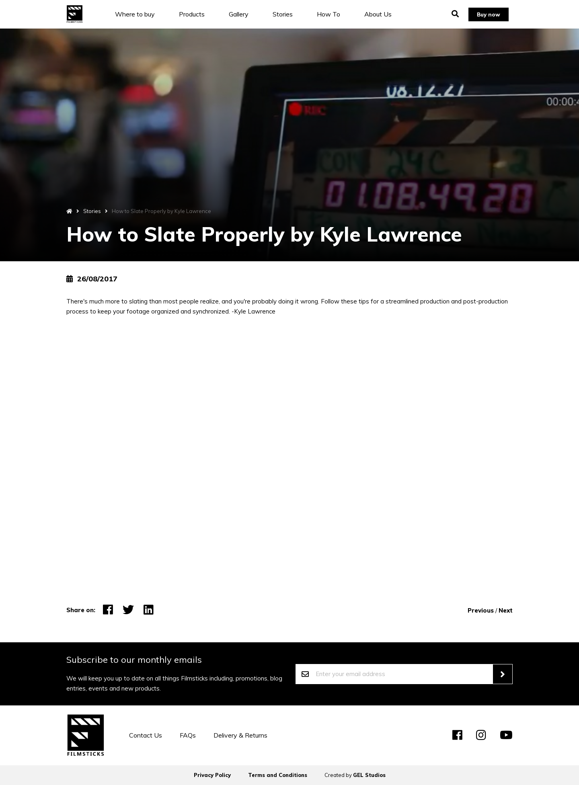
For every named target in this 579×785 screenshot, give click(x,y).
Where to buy (141, 14)
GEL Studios (369, 775)
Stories (289, 14)
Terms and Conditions (277, 775)
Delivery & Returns (240, 735)
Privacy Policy (212, 775)
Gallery (245, 14)
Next (506, 610)
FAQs (188, 735)
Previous (481, 610)
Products (198, 14)
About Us (384, 14)
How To (334, 14)
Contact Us (145, 735)
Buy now (486, 14)
